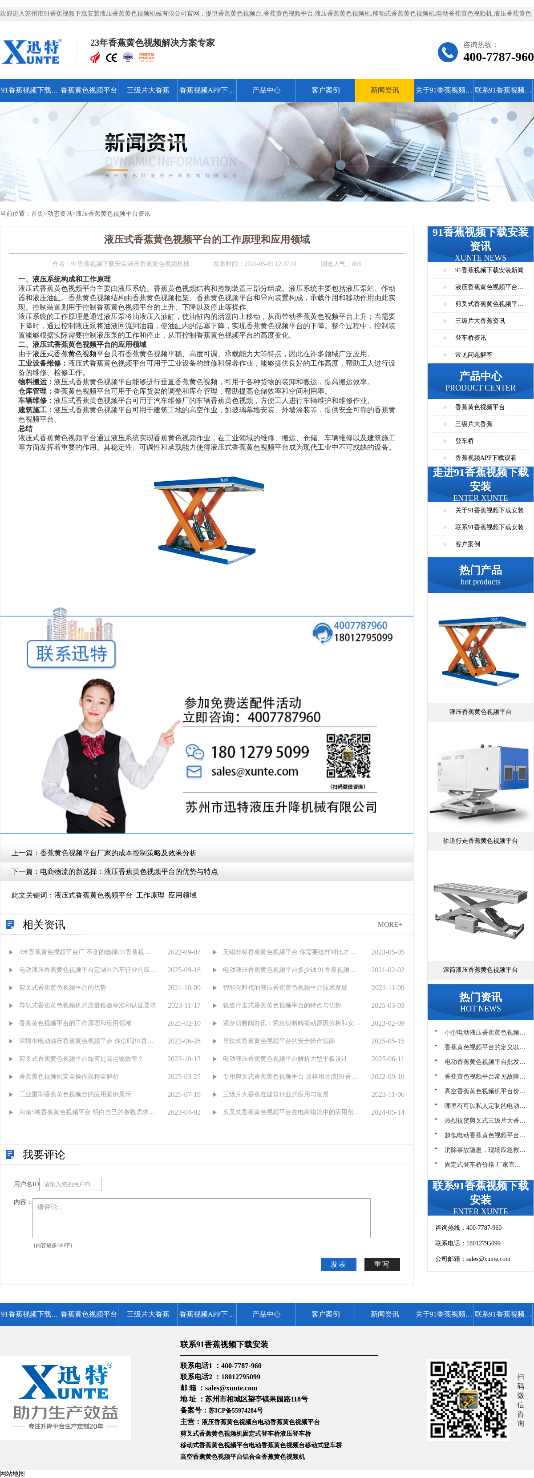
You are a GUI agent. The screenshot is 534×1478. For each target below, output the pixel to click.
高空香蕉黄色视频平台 (211, 1457)
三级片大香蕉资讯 (480, 321)
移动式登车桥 (323, 1445)
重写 (382, 1264)
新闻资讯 (385, 90)
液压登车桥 (295, 1433)
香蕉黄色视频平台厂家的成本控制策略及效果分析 (118, 853)
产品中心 (266, 90)
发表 (339, 1264)
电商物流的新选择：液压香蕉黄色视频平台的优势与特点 (129, 871)
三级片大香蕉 (148, 90)
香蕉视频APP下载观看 (207, 94)
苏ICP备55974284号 (236, 1410)
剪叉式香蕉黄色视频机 (211, 1433)
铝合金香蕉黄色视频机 (274, 1457)
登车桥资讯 (470, 337)
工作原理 (150, 895)
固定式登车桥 (261, 1433)
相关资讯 (44, 924)
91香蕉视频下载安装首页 (29, 94)
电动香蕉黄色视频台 (277, 1445)
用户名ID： (26, 1184)
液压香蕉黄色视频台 (230, 1422)
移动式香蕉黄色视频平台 (214, 1445)
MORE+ (390, 924)
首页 (37, 213)
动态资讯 (59, 213)
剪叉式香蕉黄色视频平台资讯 (489, 307)
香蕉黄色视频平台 (89, 90)
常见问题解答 (474, 354)
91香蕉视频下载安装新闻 (489, 270)
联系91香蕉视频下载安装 (503, 94)
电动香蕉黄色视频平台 (289, 1422)
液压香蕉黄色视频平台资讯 (113, 213)
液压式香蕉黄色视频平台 (71, 354)
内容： (23, 1202)
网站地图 (12, 1473)
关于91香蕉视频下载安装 (444, 94)
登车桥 (464, 441)
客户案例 (326, 90)
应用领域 (182, 895)
